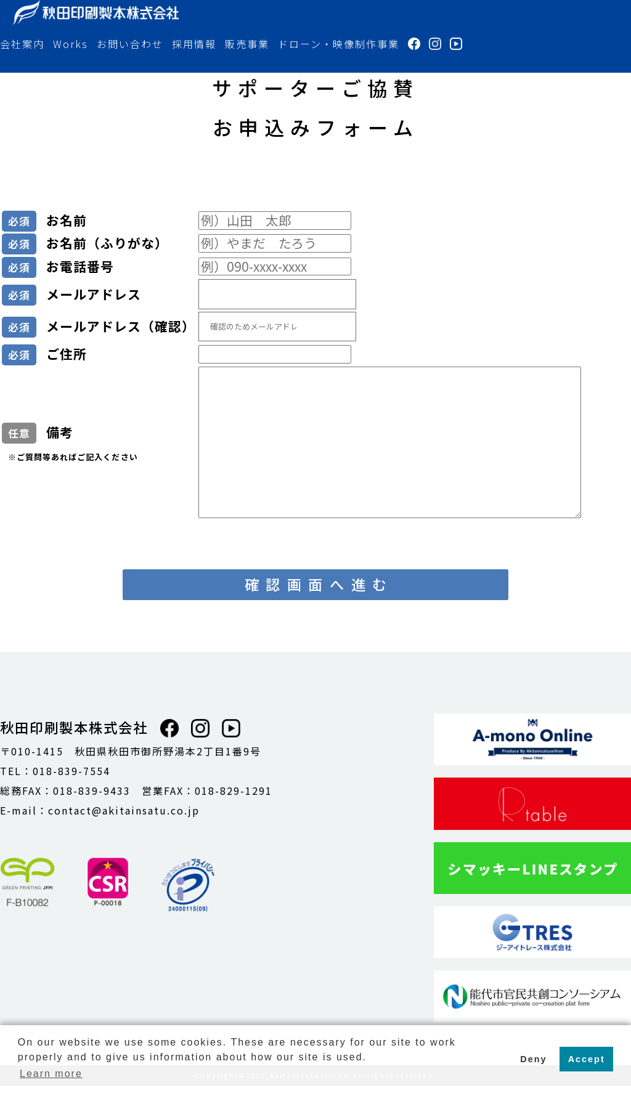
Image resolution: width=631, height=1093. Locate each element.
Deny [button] (533, 1059)
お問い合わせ (130, 43)
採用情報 (194, 43)
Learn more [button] (51, 1073)
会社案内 (22, 43)
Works (70, 43)
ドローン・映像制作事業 (338, 43)
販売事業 (247, 43)
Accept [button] (586, 1059)
